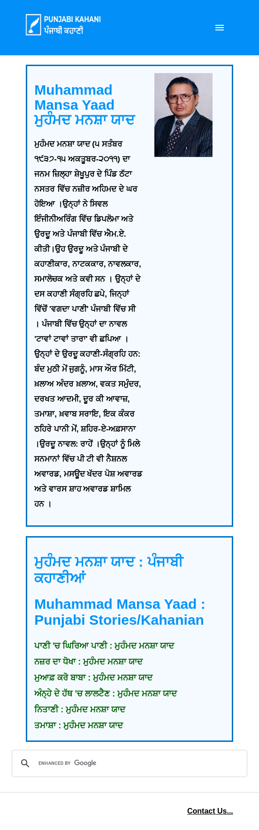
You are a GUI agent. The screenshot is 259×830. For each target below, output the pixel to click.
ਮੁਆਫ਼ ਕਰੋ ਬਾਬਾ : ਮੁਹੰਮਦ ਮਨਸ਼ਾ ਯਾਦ (93, 677)
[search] (128, 763)
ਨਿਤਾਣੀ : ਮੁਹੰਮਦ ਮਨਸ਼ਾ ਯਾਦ (79, 709)
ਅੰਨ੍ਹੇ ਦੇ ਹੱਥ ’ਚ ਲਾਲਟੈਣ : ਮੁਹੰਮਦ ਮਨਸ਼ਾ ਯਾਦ (105, 693)
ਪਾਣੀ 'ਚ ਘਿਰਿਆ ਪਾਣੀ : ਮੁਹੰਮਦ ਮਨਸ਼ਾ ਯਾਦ (104, 646)
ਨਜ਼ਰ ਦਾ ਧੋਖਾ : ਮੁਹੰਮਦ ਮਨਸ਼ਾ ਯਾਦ (88, 661)
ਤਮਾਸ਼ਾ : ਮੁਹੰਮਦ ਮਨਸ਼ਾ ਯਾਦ (78, 725)
